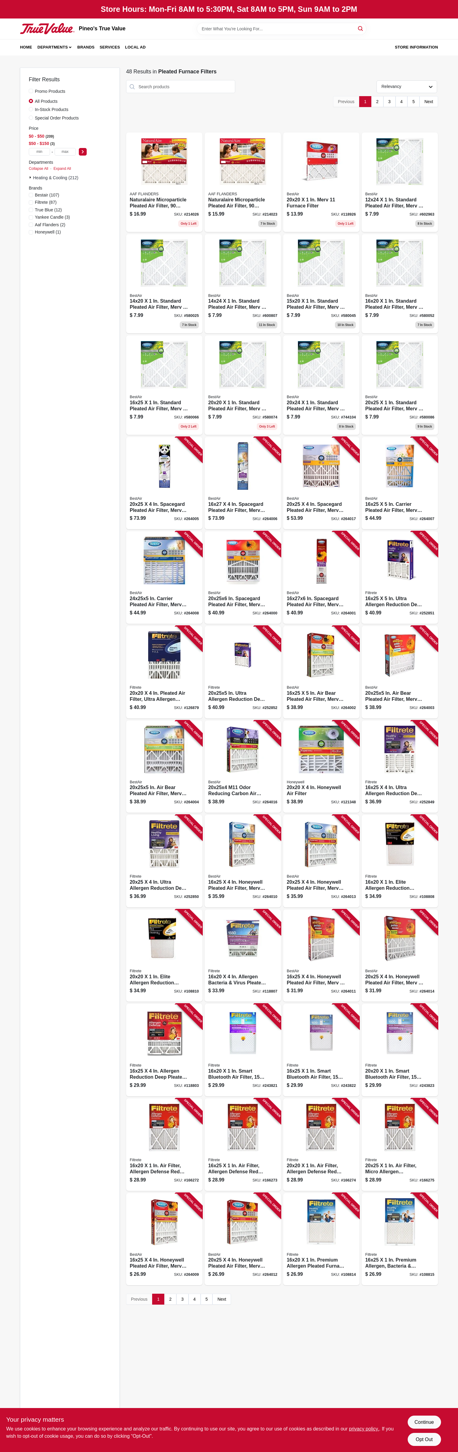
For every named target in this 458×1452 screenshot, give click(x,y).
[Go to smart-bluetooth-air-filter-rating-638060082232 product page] (321, 1050)
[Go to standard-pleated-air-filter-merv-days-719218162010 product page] (400, 284)
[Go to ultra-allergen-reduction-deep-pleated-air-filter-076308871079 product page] (400, 767)
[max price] (65, 152)
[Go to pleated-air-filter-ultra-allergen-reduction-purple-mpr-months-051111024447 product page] (164, 672)
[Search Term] (281, 29)
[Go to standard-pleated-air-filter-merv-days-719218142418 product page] (243, 284)
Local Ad (135, 47)
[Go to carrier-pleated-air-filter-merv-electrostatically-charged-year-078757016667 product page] (400, 483)
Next (428, 101)
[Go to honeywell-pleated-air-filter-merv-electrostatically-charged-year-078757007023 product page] (321, 955)
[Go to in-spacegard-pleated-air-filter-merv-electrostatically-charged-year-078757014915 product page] (243, 577)
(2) (50, 224)
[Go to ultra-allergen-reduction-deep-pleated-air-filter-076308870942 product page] (400, 577)
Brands (86, 47)
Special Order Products (57, 117)
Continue (424, 1422)
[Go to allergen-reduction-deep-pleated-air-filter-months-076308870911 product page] (164, 1050)
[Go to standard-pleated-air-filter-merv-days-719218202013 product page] (243, 385)
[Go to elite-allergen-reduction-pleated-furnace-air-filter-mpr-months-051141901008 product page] (400, 861)
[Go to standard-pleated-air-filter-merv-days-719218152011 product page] (321, 284)
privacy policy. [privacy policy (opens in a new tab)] (364, 1428)
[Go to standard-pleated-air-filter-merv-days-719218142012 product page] (164, 284)
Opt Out (424, 1439)
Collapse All (38, 168)
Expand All (62, 168)
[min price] (39, 152)
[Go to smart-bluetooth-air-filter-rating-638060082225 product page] (243, 1050)
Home (26, 47)
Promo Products (50, 91)
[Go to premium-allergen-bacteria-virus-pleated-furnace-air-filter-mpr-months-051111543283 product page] (400, 1239)
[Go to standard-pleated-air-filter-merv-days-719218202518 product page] (400, 385)
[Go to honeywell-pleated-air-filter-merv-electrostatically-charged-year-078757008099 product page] (243, 1239)
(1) (48, 232)
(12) (48, 209)
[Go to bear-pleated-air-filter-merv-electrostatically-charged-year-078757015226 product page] (321, 672)
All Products (46, 101)
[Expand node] (31, 177)
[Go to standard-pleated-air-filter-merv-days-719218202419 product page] (321, 385)
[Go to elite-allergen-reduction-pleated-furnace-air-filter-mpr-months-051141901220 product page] (164, 955)
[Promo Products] (31, 91)
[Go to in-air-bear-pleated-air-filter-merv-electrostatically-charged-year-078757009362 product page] (400, 672)
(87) (46, 202)
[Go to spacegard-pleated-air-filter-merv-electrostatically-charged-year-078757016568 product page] (321, 483)
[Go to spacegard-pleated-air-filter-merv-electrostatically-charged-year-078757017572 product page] (243, 483)
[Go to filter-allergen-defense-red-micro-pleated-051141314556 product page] (243, 1144)
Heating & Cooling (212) (55, 177)
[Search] (360, 28)
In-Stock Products (52, 109)
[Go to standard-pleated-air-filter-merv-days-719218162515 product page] (164, 385)
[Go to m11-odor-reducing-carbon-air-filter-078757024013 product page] (243, 767)
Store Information (416, 47)
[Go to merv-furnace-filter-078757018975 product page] (321, 182)
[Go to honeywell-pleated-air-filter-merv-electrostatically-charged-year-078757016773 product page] (321, 861)
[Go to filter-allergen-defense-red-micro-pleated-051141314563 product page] (164, 1144)
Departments (53, 47)
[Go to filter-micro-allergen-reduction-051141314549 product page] (400, 1144)
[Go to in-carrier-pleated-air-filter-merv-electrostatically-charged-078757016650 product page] (164, 577)
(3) (52, 217)
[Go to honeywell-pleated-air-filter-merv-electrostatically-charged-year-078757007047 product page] (400, 955)
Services (110, 47)
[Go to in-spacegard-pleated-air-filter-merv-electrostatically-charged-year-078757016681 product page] (321, 577)
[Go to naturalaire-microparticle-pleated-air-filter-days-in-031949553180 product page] (164, 182)
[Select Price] (83, 152)
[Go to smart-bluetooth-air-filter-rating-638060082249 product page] (400, 1050)
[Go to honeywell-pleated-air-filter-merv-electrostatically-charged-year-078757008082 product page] (164, 1239)
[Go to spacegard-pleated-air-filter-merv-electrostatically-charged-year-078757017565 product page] (164, 483)
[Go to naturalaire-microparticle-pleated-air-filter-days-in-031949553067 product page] (243, 182)
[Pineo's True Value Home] (47, 28)
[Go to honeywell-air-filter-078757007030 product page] (321, 767)
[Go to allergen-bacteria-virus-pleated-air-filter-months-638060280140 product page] (243, 955)
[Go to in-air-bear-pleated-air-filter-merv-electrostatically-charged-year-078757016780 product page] (164, 767)
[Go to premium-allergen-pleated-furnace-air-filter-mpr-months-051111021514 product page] (321, 1239)
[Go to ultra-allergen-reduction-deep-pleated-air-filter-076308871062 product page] (164, 861)
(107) (47, 195)
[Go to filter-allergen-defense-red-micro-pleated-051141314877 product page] (321, 1144)
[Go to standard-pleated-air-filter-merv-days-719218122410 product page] (400, 182)
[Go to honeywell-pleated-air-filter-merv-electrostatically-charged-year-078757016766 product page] (243, 861)
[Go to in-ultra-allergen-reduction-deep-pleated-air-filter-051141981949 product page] (243, 672)
